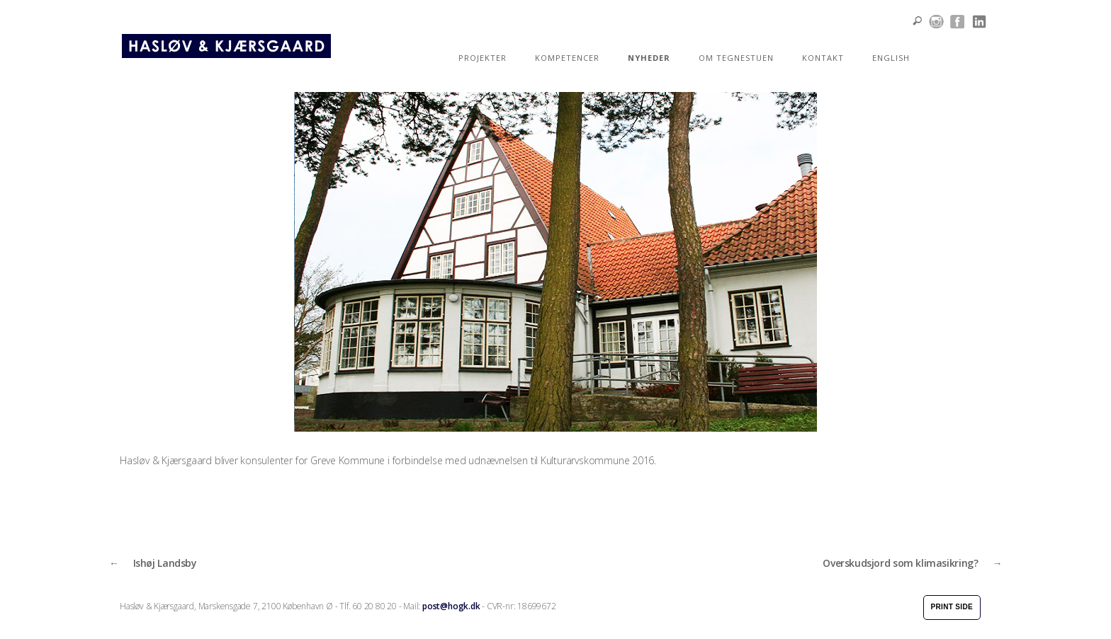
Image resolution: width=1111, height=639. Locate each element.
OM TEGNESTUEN (736, 57)
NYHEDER (649, 57)
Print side (952, 607)
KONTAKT (823, 57)
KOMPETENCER (567, 57)
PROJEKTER (482, 57)
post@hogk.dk (451, 606)
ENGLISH (891, 57)
